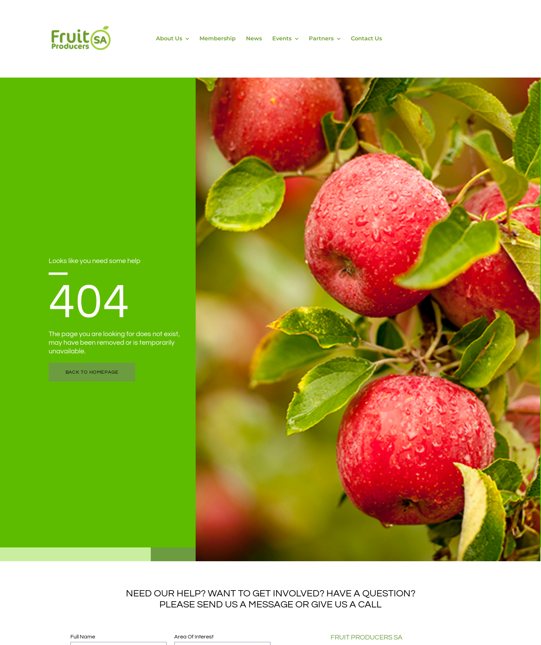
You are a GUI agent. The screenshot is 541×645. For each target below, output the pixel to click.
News (254, 38)
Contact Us (366, 38)
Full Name (83, 636)
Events (285, 38)
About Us (172, 38)
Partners (325, 38)
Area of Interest (194, 636)
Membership (217, 38)
